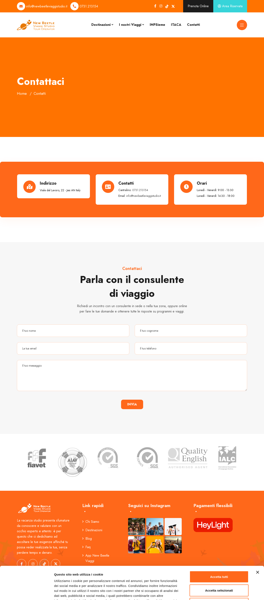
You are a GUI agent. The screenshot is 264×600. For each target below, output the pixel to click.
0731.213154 (89, 6)
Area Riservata (230, 6)
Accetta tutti (219, 546)
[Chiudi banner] (257, 541)
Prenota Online (198, 6)
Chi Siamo (90, 521)
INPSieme (157, 24)
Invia (132, 404)
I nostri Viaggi (130, 24)
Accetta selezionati (219, 559)
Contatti (193, 24)
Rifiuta (219, 573)
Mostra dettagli (217, 592)
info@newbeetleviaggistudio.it (46, 6)
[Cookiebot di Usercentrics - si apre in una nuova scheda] (27, 592)
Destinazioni (101, 24)
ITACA (176, 24)
